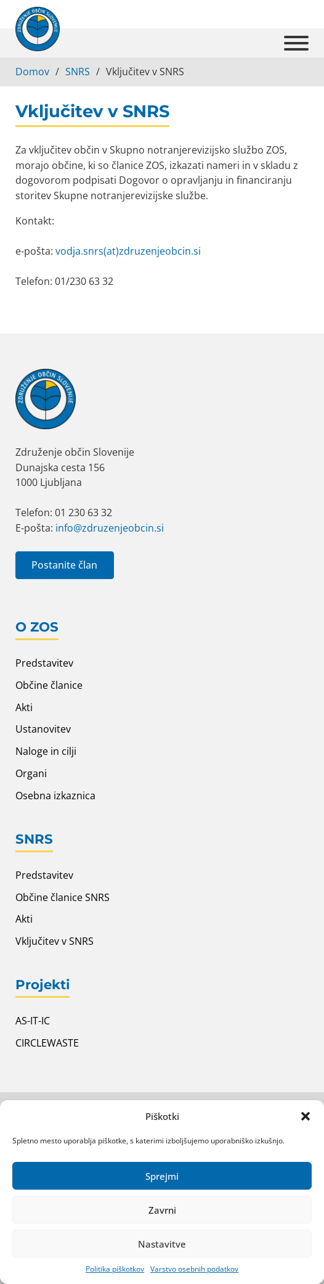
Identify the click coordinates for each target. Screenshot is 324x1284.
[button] (305, 1116)
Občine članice (49, 685)
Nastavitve (162, 1244)
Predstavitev (44, 663)
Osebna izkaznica (55, 795)
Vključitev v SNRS (54, 941)
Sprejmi (162, 1176)
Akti (24, 707)
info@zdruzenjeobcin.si (109, 528)
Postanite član (64, 565)
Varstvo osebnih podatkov (194, 1269)
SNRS (77, 71)
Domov (32, 71)
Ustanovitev (43, 729)
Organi (31, 773)
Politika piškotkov (115, 1269)
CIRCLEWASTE (47, 1042)
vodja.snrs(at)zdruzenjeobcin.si (128, 251)
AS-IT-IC (32, 1020)
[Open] (296, 42)
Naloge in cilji (45, 751)
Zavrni (162, 1210)
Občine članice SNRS (62, 897)
